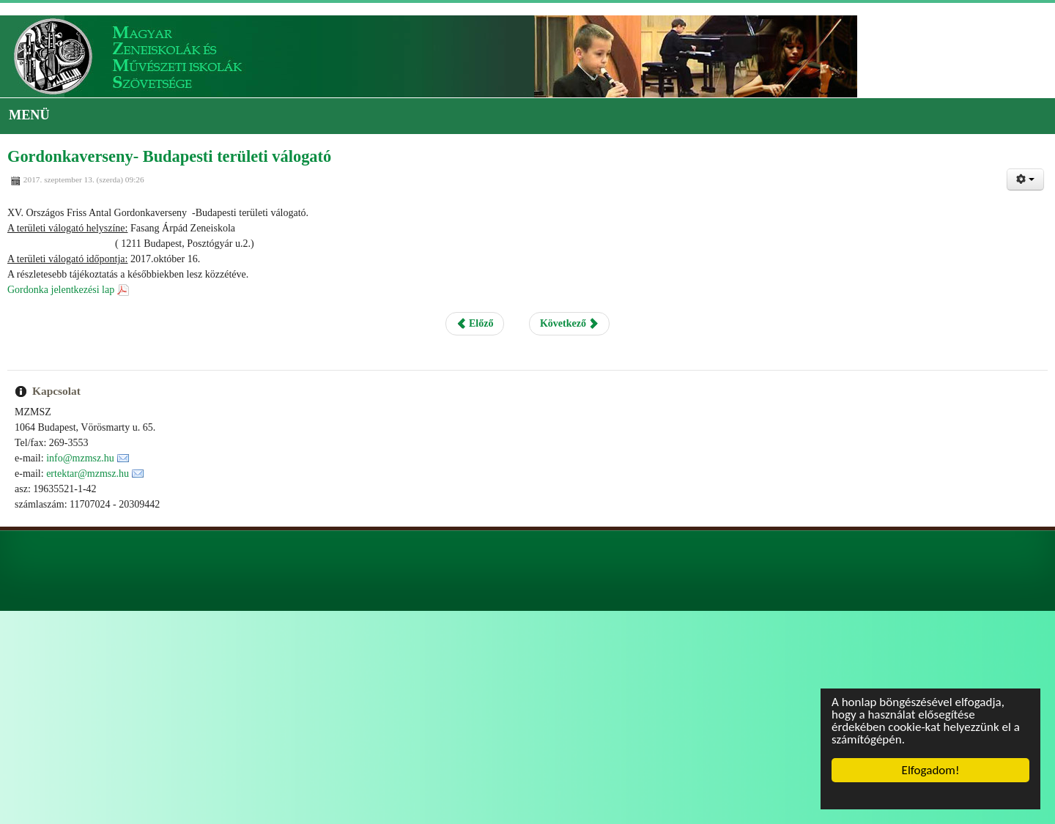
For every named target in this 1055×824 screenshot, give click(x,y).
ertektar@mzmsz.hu (87, 473)
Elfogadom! (931, 770)
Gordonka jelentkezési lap (60, 289)
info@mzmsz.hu (80, 458)
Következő (569, 323)
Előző (475, 323)
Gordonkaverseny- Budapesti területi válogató (169, 156)
